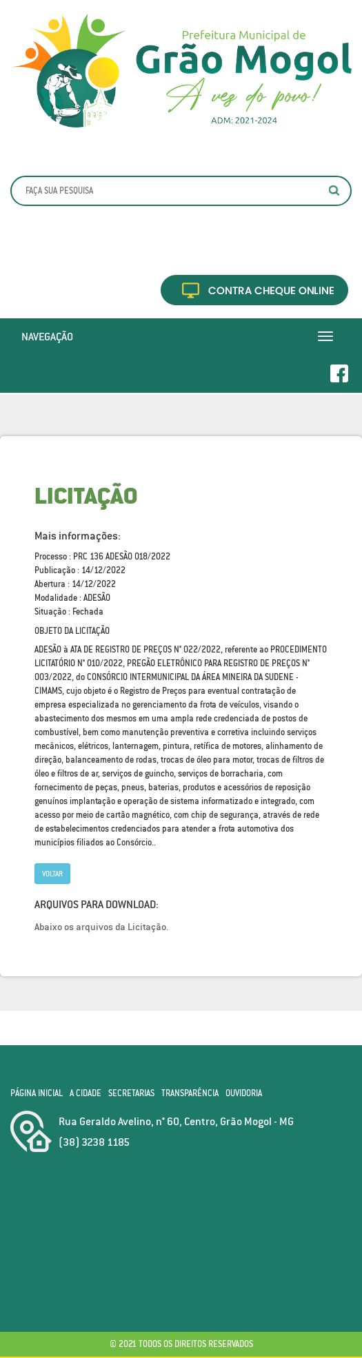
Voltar (52, 873)
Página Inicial (36, 1093)
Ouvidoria (243, 1093)
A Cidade (85, 1093)
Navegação (47, 336)
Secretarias (131, 1093)
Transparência (190, 1093)
